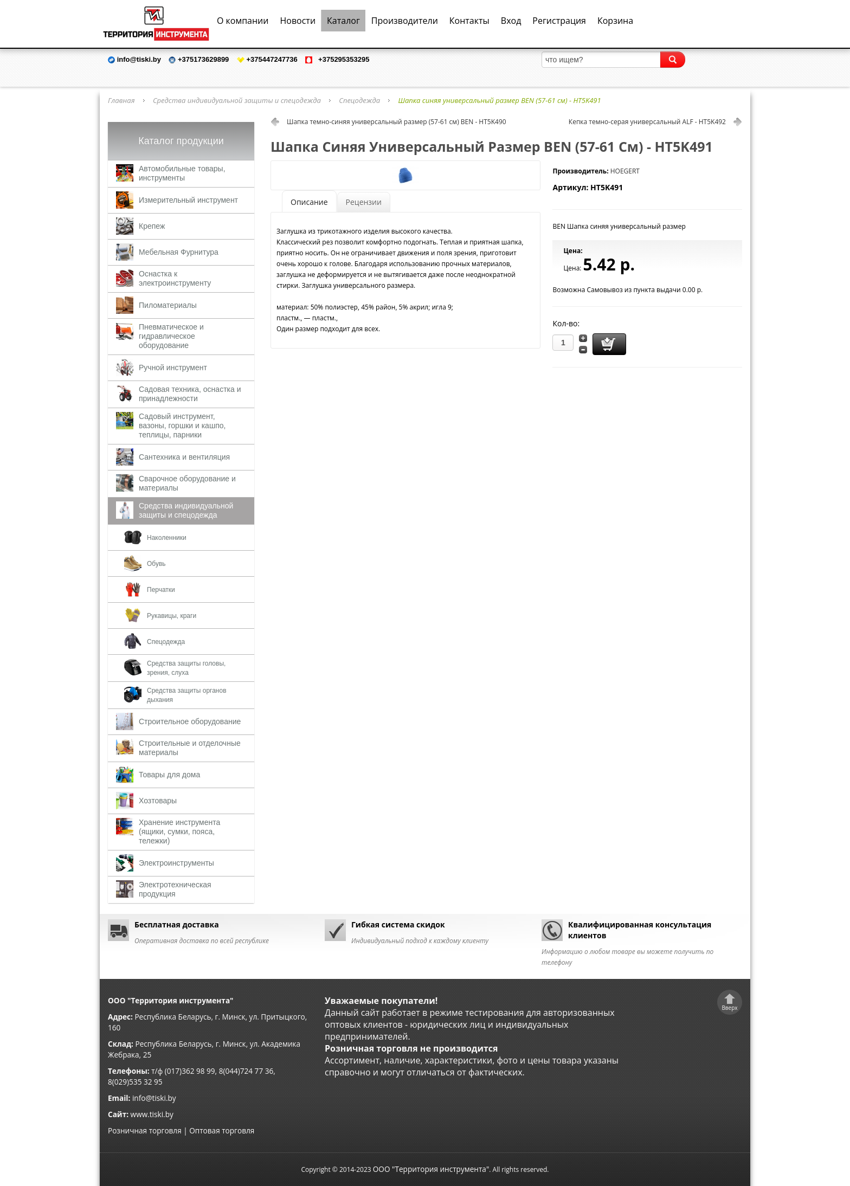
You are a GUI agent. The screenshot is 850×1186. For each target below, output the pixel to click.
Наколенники (166, 538)
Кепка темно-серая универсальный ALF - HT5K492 (647, 121)
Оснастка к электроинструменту (175, 278)
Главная (121, 100)
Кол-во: (565, 323)
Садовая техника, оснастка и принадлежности (190, 394)
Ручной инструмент (173, 367)
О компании (243, 21)
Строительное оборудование (190, 721)
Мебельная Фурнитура (178, 252)
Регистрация (559, 21)
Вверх (729, 1007)
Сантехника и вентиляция (184, 457)
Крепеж (152, 226)
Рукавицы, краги (171, 616)
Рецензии (364, 202)
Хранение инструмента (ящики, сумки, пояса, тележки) (179, 831)
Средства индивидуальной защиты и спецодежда (237, 100)
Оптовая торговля (221, 1130)
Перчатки (161, 590)
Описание (309, 202)
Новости (297, 21)
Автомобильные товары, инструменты (182, 173)
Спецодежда (359, 100)
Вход (511, 21)
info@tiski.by (154, 1098)
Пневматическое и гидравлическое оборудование (171, 336)
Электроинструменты (176, 863)
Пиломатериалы (168, 305)
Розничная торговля (145, 1130)
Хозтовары (158, 800)
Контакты (469, 21)
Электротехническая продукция (175, 889)
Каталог (343, 21)
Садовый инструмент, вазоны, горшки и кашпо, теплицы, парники (182, 425)
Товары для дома (169, 774)
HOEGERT (625, 171)
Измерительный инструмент (188, 200)
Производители (404, 21)
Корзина (615, 21)
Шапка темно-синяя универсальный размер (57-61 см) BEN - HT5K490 (396, 121)
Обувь (156, 564)
